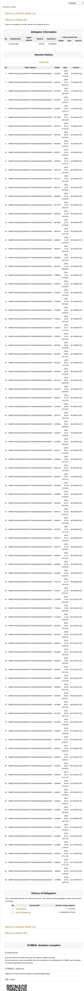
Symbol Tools (9, 7)
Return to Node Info (16, 19)
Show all (44, 62)
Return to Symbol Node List (20, 13)
